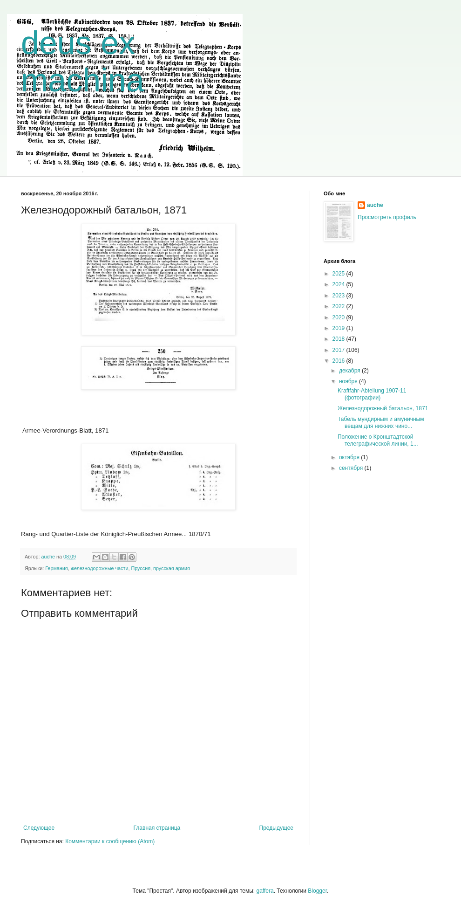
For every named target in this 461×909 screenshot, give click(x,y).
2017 (339, 350)
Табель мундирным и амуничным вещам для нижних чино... (381, 422)
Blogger (317, 891)
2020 (339, 317)
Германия (56, 568)
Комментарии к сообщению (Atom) (110, 841)
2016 (339, 361)
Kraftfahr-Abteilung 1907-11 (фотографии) (372, 393)
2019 (339, 328)
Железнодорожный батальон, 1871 (383, 408)
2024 (339, 284)
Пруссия (140, 568)
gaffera (264, 891)
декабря (350, 370)
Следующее (38, 828)
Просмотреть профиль (387, 217)
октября (350, 457)
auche (375, 205)
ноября (349, 381)
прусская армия (171, 568)
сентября (352, 468)
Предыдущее (276, 828)
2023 (339, 295)
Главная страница (157, 828)
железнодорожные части (100, 568)
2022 (339, 306)
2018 (339, 339)
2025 (339, 273)
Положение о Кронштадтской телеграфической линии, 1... (378, 440)
